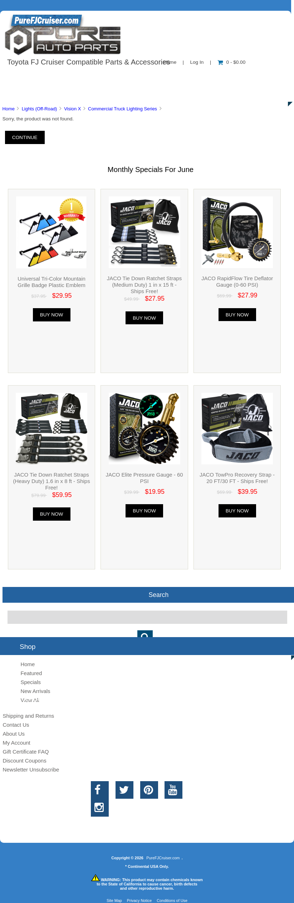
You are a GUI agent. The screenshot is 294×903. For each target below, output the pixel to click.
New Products (239, 76)
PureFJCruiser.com (163, 858)
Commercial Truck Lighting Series (122, 108)
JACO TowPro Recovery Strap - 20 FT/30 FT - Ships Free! (237, 478)
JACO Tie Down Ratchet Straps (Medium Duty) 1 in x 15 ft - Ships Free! (144, 284)
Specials (30, 682)
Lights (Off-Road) (39, 108)
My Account (16, 743)
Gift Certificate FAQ (26, 752)
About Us (72, 76)
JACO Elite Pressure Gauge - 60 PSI (144, 478)
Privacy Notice (139, 900)
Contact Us (179, 76)
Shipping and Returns (28, 716)
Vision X (72, 108)
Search (158, 594)
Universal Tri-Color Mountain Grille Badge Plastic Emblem (51, 282)
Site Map (114, 900)
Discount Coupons (24, 761)
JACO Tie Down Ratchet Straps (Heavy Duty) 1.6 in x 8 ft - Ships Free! (51, 481)
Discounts (69, 93)
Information (124, 76)
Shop (27, 76)
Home (8, 108)
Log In (197, 62)
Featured (31, 673)
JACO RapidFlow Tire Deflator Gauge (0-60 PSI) (237, 281)
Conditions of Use (172, 900)
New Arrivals (35, 691)
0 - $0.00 (231, 62)
